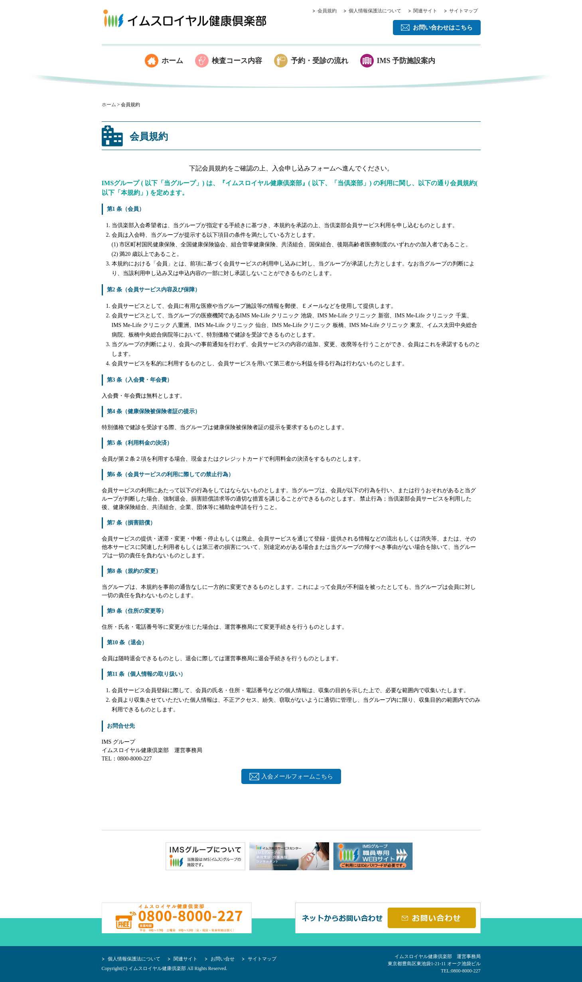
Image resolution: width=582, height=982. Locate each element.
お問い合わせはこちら (443, 27)
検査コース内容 (237, 61)
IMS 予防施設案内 (406, 61)
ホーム (172, 61)
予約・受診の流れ (319, 61)
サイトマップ (463, 11)
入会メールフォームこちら (297, 776)
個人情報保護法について (375, 11)
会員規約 (327, 11)
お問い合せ (223, 959)
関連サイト (425, 11)
